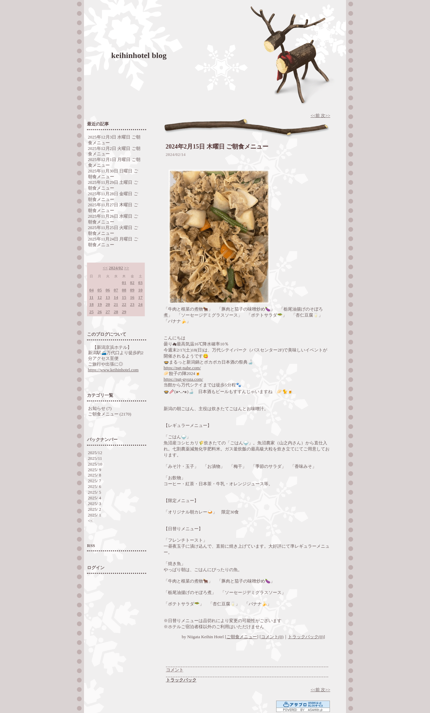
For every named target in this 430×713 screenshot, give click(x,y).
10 (140, 289)
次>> (325, 115)
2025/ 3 (94, 503)
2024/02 (116, 267)
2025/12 (95, 452)
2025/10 (95, 464)
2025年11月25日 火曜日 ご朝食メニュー (113, 230)
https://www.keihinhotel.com (113, 369)
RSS (91, 545)
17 (140, 297)
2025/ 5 (94, 492)
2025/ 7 (94, 480)
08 (124, 289)
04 (91, 289)
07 (116, 289)
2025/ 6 (94, 486)
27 (107, 311)
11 (91, 297)
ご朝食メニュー (241, 636)
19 (99, 304)
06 (107, 289)
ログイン (95, 567)
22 (124, 304)
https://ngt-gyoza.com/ (183, 379)
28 (116, 311)
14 (116, 297)
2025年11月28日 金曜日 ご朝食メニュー (113, 196)
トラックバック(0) (306, 636)
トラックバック (181, 679)
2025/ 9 (94, 469)
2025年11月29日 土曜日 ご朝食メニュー (113, 185)
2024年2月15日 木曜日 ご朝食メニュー (217, 146)
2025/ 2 (94, 509)
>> (126, 267)
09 (132, 289)
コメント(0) (272, 636)
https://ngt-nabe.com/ (182, 367)
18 (91, 304)
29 (124, 311)
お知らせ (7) (100, 408)
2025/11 (95, 458)
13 (107, 297)
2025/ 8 (94, 475)
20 (107, 304)
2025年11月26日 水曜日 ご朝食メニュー (113, 219)
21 (116, 304)
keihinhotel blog (139, 55)
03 (140, 282)
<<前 (315, 115)
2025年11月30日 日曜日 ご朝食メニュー (113, 173)
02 (132, 282)
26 (99, 311)
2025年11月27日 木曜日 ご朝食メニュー (113, 207)
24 (140, 304)
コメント (174, 669)
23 (132, 304)
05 (99, 289)
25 (91, 311)
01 (124, 282)
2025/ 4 (94, 497)
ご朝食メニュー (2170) (109, 414)
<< (105, 267)
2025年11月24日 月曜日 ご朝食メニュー (113, 241)
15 (124, 297)
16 (132, 297)
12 (99, 297)
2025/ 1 (94, 514)
